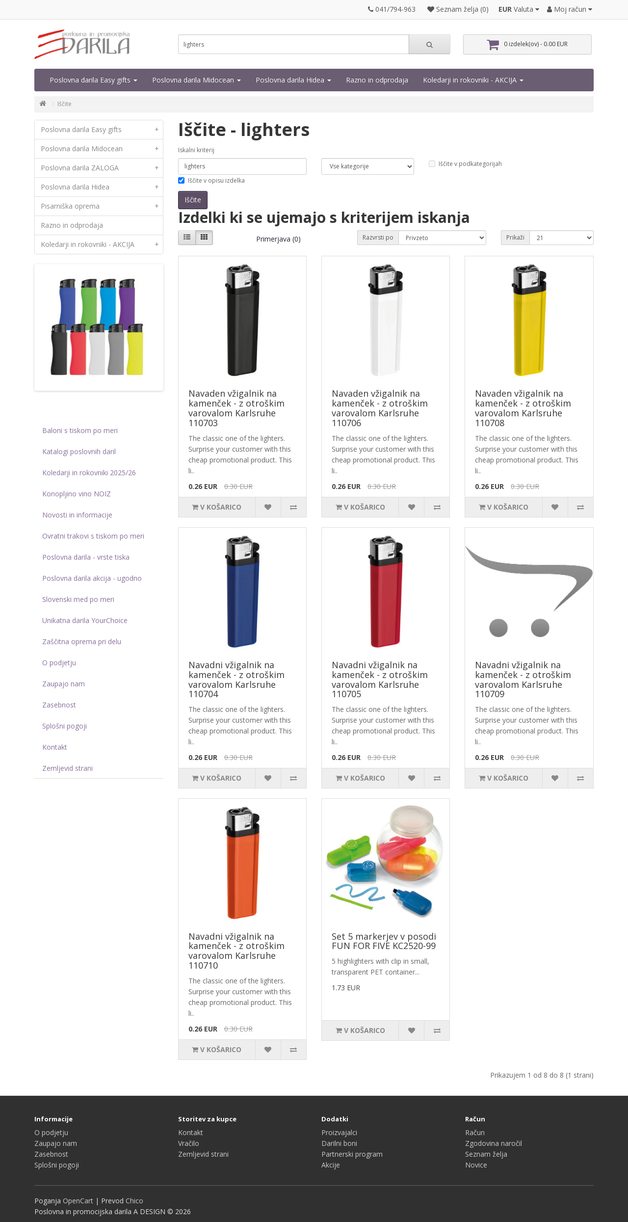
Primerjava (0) (278, 239)
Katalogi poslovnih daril (79, 451)
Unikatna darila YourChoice (85, 620)
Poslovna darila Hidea (293, 79)
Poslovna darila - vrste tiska (86, 557)
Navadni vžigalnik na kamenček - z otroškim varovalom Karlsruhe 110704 (236, 679)
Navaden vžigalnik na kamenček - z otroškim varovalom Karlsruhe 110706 (380, 407)
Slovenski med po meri (78, 599)
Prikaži (515, 237)
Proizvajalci (339, 1132)
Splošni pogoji (64, 726)
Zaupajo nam (63, 683)
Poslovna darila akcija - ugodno (92, 578)
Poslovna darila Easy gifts (93, 79)
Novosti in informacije (77, 514)
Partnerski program (352, 1154)
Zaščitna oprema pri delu (81, 641)
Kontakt (54, 747)
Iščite (64, 104)
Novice (476, 1164)
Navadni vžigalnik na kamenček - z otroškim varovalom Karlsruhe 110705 (380, 679)
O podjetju (59, 662)
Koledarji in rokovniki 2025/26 (89, 472)
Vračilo (188, 1143)
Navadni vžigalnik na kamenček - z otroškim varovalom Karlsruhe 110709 (523, 679)
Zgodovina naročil (493, 1143)
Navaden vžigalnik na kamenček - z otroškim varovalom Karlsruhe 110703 (236, 407)
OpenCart (78, 1200)
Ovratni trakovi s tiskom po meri (93, 536)
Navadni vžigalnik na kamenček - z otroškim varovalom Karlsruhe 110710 (236, 950)
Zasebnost (59, 704)
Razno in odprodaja (377, 79)
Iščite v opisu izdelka (211, 180)
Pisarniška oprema (102, 206)
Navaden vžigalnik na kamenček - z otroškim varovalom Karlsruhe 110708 (523, 407)
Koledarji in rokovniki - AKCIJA (473, 79)
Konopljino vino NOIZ (76, 493)
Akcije (330, 1164)
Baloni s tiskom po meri (80, 430)
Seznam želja (486, 1154)
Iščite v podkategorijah (465, 164)
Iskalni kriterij (196, 150)
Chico (134, 1200)
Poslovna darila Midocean (196, 79)
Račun (475, 1132)
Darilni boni (339, 1143)
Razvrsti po (378, 237)
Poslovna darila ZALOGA (102, 168)
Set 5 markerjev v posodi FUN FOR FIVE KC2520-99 (384, 941)
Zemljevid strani (67, 768)
